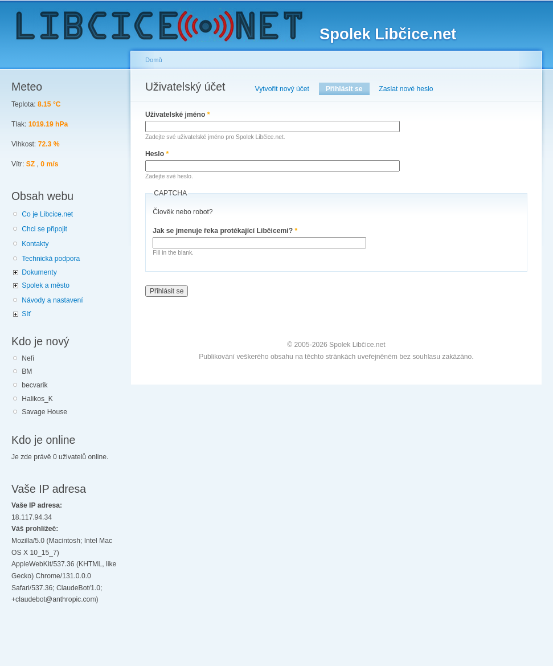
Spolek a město (45, 285)
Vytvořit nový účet (282, 89)
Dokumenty (39, 272)
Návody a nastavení (52, 300)
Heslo (157, 154)
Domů (153, 59)
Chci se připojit (44, 229)
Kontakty (35, 244)
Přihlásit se (348, 89)
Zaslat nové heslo (406, 89)
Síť (26, 314)
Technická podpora (51, 259)
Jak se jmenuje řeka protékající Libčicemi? (225, 231)
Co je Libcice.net (47, 214)
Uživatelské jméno (177, 115)
